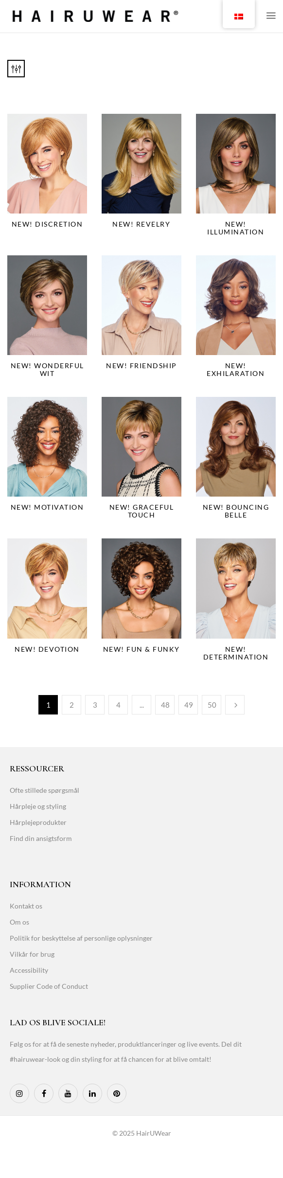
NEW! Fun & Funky (141, 649)
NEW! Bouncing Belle (236, 511)
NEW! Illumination (235, 228)
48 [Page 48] (165, 704)
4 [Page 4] (118, 704)
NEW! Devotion (47, 649)
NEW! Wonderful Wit (47, 369)
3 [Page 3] (95, 704)
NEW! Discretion (47, 224)
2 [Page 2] (72, 704)
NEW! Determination (236, 653)
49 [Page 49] (188, 704)
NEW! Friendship (141, 365)
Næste (235, 704)
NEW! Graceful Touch (141, 511)
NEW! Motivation (47, 507)
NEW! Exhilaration (236, 369)
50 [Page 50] (212, 704)
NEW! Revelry (141, 224)
